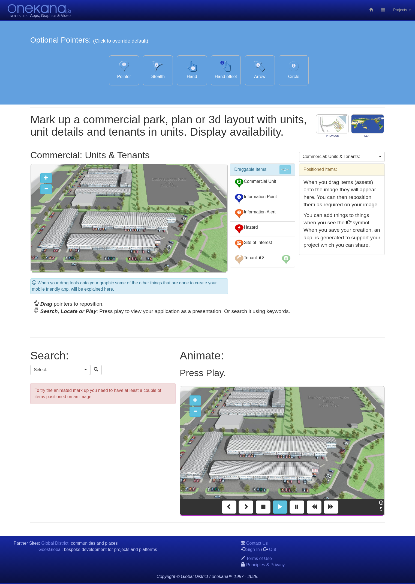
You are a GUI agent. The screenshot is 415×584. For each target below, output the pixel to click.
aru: (19, 15)
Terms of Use (259, 558)
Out (272, 549)
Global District (54, 543)
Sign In (253, 549)
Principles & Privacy (265, 564)
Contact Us (257, 543)
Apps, (35, 15)
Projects (402, 10)
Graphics (48, 15)
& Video (64, 15)
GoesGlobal (50, 549)
